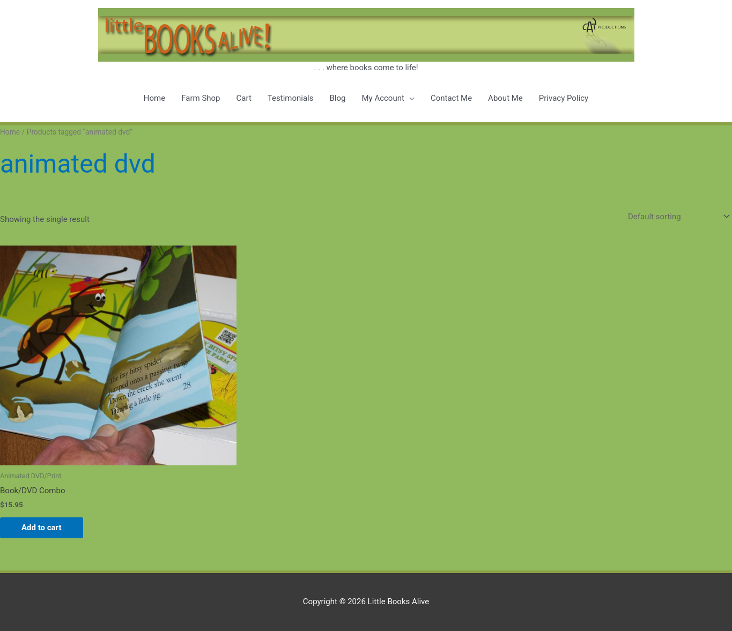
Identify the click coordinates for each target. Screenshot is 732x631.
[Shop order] (677, 216)
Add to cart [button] (41, 527)
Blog (337, 98)
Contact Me (451, 98)
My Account (382, 98)
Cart (244, 98)
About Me (505, 98)
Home (154, 98)
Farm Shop (200, 98)
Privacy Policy (563, 98)
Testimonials (291, 98)
